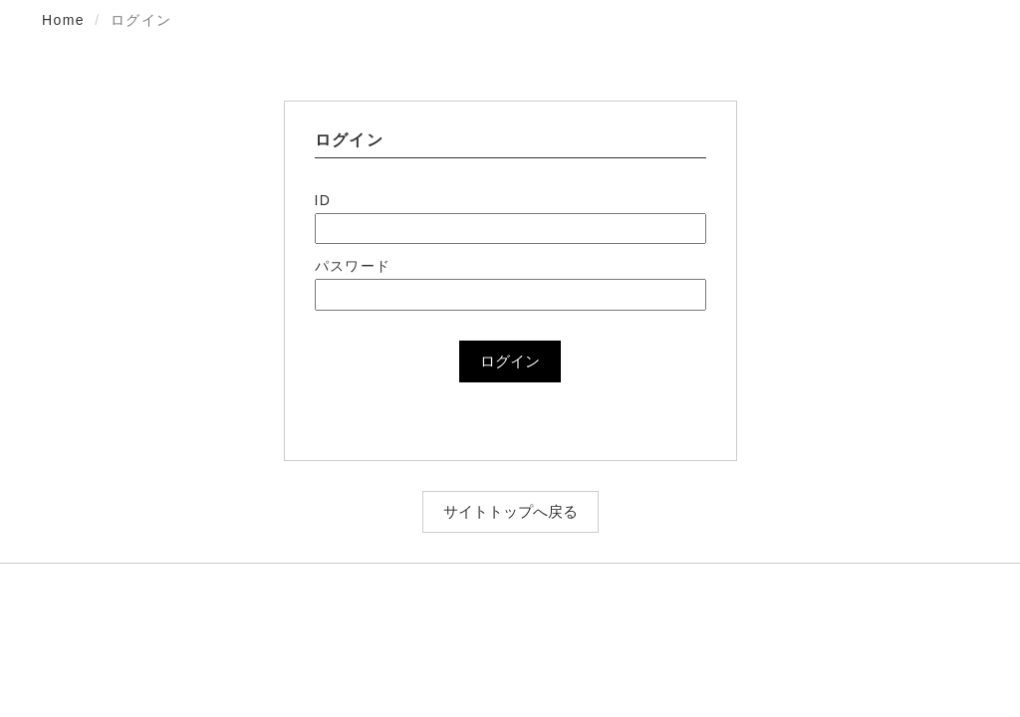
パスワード (353, 266)
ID (323, 200)
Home (63, 20)
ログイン (510, 361)
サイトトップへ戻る (510, 511)
